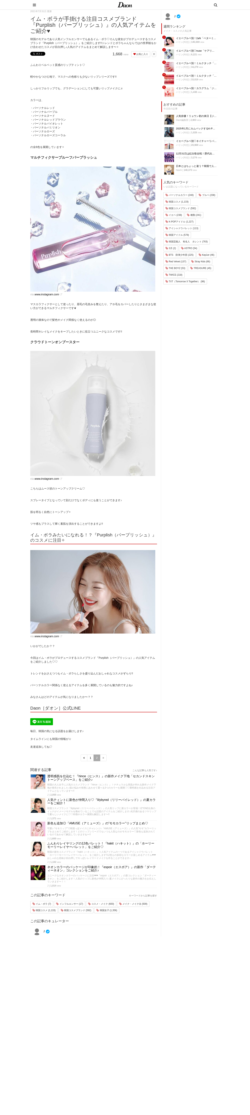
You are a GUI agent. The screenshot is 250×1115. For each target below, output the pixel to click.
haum (179, 170)
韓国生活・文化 (149, 1093)
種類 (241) (194, 215)
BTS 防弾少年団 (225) (179, 255)
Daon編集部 (182, 120)
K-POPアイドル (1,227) (179, 221)
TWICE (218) (173, 274)
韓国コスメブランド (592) (76, 910)
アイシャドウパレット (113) (181, 228)
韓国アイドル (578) (177, 235)
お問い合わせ (181, 1057)
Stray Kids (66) (200, 261)
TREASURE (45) (200, 268)
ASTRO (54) (189, 248)
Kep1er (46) (206, 255)
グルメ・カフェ (149, 1073)
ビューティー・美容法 (153, 1068)
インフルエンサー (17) (69, 904)
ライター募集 (181, 1068)
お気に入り (140, 54)
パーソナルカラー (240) (179, 195)
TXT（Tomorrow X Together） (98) (185, 281)
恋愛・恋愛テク (149, 1078)
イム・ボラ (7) (41, 904)
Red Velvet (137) (175, 261)
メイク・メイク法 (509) (133, 904)
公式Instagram (181, 1073)
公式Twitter (179, 1078)
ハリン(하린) (182, 42)
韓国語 (144, 1088)
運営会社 (178, 1042)
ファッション (147, 1052)
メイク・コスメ (149, 1057)
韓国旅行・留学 (149, 1047)
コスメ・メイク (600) (101, 904)
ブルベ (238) (207, 195)
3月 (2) (170, 248)
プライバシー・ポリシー (187, 1052)
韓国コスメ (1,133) (44, 910)
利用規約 (178, 1047)
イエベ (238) (173, 215)
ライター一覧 (181, 1062)
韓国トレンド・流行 (151, 1083)
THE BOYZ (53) (175, 268)
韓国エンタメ (147, 1042)
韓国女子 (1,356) (106, 910)
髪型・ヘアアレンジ (151, 1062)
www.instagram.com (47, 294)
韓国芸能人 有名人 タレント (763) (186, 241)
